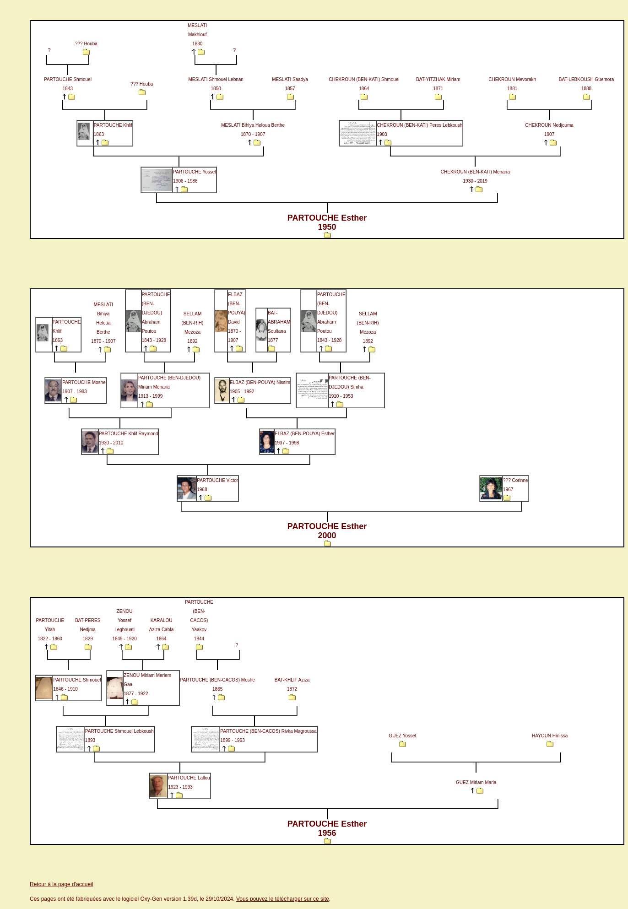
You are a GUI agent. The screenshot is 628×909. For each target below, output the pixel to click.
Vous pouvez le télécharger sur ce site (282, 899)
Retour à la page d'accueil (61, 884)
